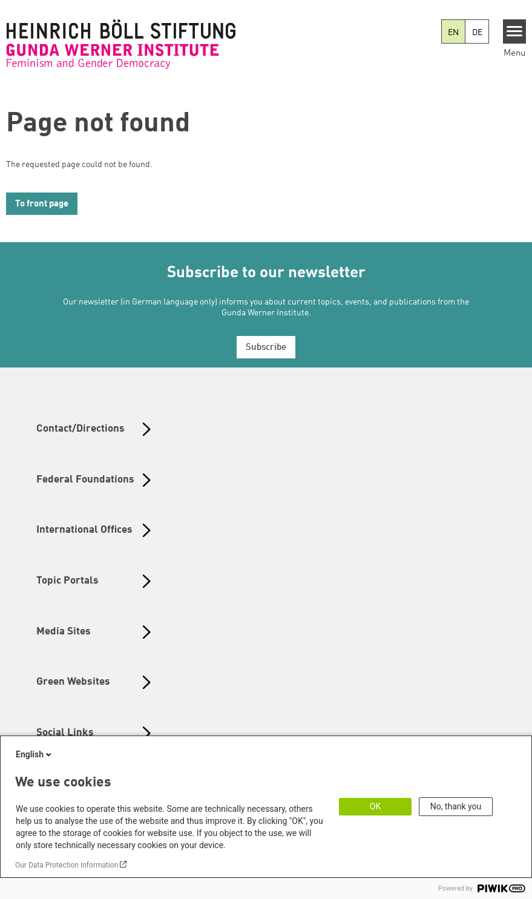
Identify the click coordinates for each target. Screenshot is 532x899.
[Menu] (515, 31)
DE (477, 32)
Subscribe (266, 347)
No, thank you (456, 806)
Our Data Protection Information (66, 865)
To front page (41, 204)
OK (375, 806)
